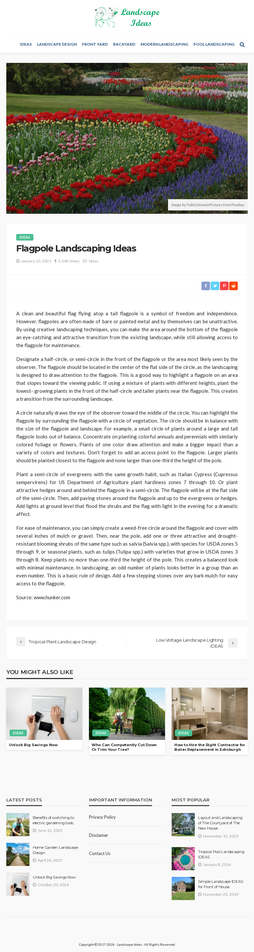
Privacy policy (102, 817)
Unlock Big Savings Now (33, 745)
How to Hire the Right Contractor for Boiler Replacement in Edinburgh (209, 747)
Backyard (124, 44)
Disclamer (98, 835)
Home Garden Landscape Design (55, 850)
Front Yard (95, 44)
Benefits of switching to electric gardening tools (53, 820)
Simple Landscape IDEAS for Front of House (220, 884)
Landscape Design (57, 44)
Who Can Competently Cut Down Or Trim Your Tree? (124, 747)
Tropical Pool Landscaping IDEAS (221, 854)
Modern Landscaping (164, 44)
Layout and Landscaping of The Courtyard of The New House (220, 823)
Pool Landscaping (213, 44)
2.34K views (69, 260)
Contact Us (99, 853)
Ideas (26, 44)
